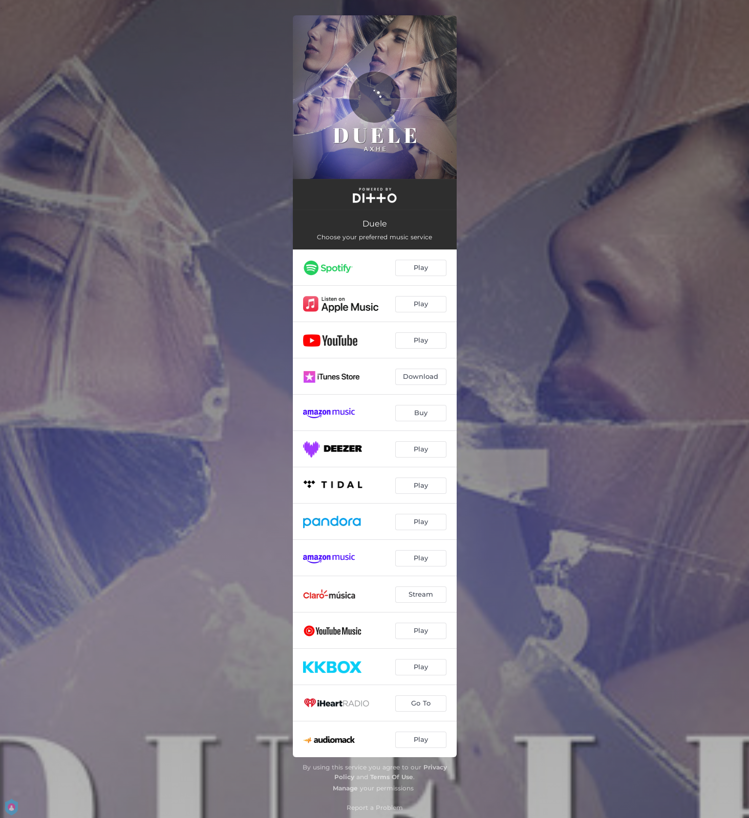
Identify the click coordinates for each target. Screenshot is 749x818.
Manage (345, 788)
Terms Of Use (391, 777)
